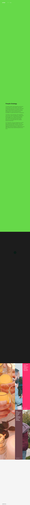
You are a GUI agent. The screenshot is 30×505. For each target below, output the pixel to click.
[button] (25, 408)
